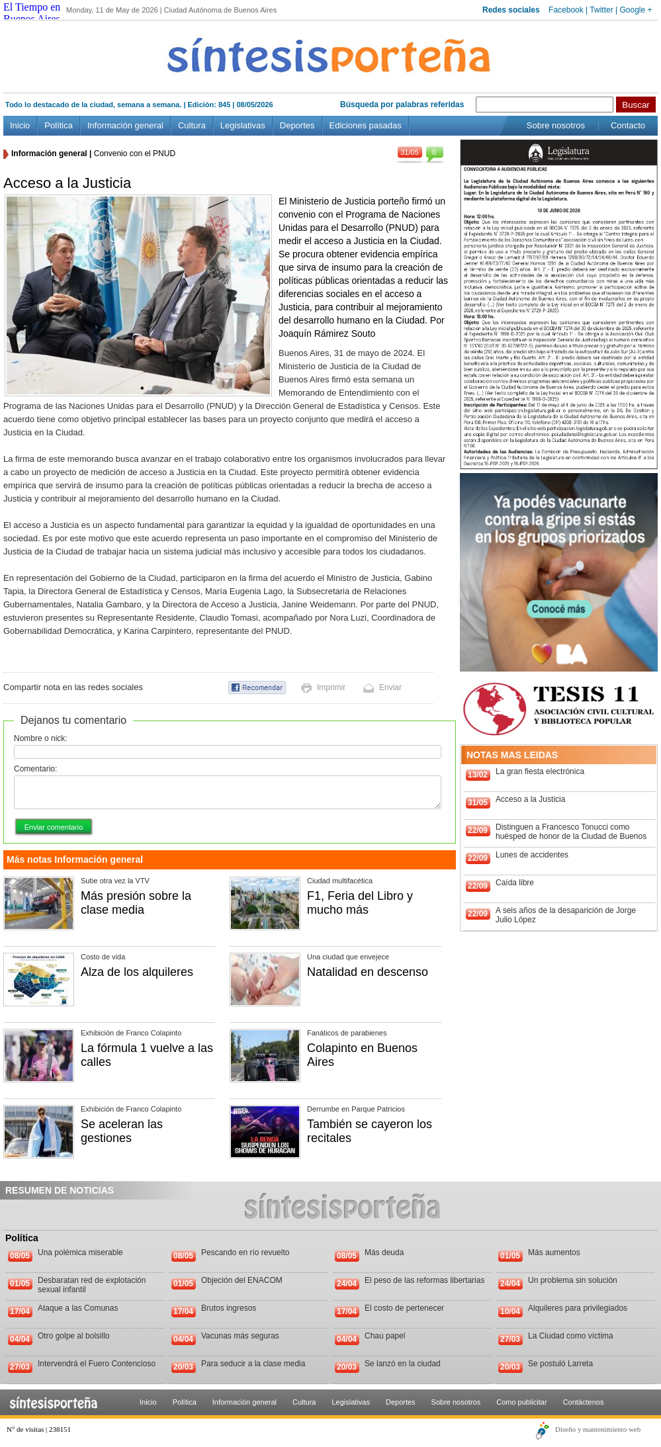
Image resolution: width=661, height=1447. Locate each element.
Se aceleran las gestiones (122, 1131)
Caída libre (515, 882)
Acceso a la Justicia (530, 799)
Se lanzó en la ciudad (403, 1363)
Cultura (192, 125)
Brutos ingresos (228, 1308)
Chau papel (385, 1335)
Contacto (628, 125)
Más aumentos (554, 1252)
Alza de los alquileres (137, 972)
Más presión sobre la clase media (136, 902)
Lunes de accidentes (532, 854)
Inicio (20, 125)
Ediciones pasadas (366, 125)
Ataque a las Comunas (78, 1308)
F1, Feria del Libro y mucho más (360, 902)
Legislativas (242, 125)
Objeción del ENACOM (242, 1280)
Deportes (297, 125)
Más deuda (384, 1252)
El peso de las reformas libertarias (424, 1280)
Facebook (566, 10)
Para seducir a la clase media (253, 1363)
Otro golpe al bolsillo (74, 1335)
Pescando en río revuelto (245, 1252)
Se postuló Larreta (560, 1363)
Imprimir (331, 687)
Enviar (390, 687)
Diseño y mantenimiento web (597, 1429)
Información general (125, 125)
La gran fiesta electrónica (540, 771)
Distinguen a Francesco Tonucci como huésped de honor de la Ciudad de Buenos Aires (571, 836)
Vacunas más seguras (240, 1335)
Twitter (601, 10)
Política (58, 125)
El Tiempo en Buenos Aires (31, 12)
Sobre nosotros (556, 125)
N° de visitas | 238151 (39, 1429)
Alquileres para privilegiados (577, 1308)
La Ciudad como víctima (570, 1335)
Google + (635, 10)
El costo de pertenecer (404, 1308)
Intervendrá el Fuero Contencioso (96, 1363)
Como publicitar (521, 1402)
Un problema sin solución (572, 1280)
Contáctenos (583, 1402)
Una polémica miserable (80, 1252)
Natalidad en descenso (367, 972)
